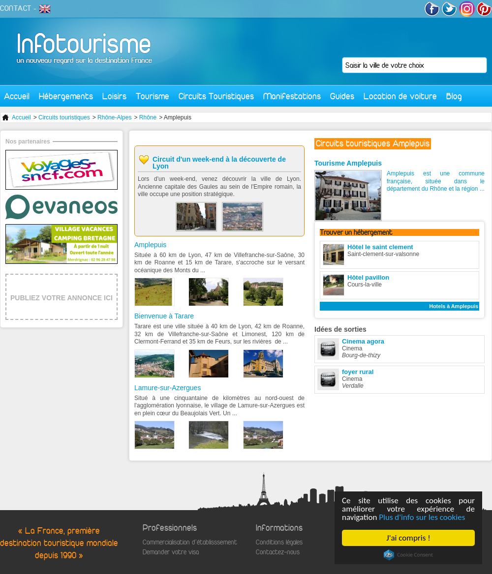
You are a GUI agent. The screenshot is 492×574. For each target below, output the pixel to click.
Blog (454, 96)
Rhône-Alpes (114, 117)
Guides (342, 96)
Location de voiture (400, 96)
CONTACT (15, 8)
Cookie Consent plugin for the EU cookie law (408, 554)
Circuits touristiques (64, 117)
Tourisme (152, 96)
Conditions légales (279, 542)
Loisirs (114, 96)
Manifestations (292, 96)
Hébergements (66, 96)
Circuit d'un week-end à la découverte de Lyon (219, 162)
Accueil (17, 96)
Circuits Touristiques (216, 96)
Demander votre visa (171, 552)
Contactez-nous (278, 552)
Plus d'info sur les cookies (422, 517)
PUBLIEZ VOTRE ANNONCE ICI (61, 298)
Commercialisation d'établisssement (190, 542)
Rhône (147, 117)
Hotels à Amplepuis (453, 306)
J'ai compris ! (408, 538)
